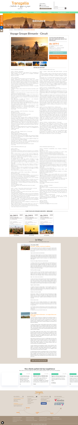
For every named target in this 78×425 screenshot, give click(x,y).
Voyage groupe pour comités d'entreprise (17, 421)
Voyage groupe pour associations (31, 420)
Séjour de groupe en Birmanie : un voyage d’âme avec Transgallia (43, 315)
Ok (65, 8)
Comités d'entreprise (31, 402)
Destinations (24, 12)
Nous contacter (43, 5)
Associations (29, 403)
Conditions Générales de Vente (32, 399)
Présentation (29, 398)
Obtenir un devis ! (58, 52)
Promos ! (50, 12)
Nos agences (43, 3)
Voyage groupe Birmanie (29, 29)
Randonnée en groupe (43, 420)
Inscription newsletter (45, 8)
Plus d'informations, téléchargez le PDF (58, 57)
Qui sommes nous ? (62, 12)
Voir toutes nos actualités (39, 360)
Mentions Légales (30, 400)
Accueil (13, 12)
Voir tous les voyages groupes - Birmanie (39, 211)
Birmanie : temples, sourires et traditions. (40, 246)
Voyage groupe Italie (55, 417)
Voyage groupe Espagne (30, 417)
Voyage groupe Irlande (43, 417)
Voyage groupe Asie (18, 29)
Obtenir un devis (37, 12)
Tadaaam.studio (44, 424)
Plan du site (29, 401)
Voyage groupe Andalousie (17, 417)
